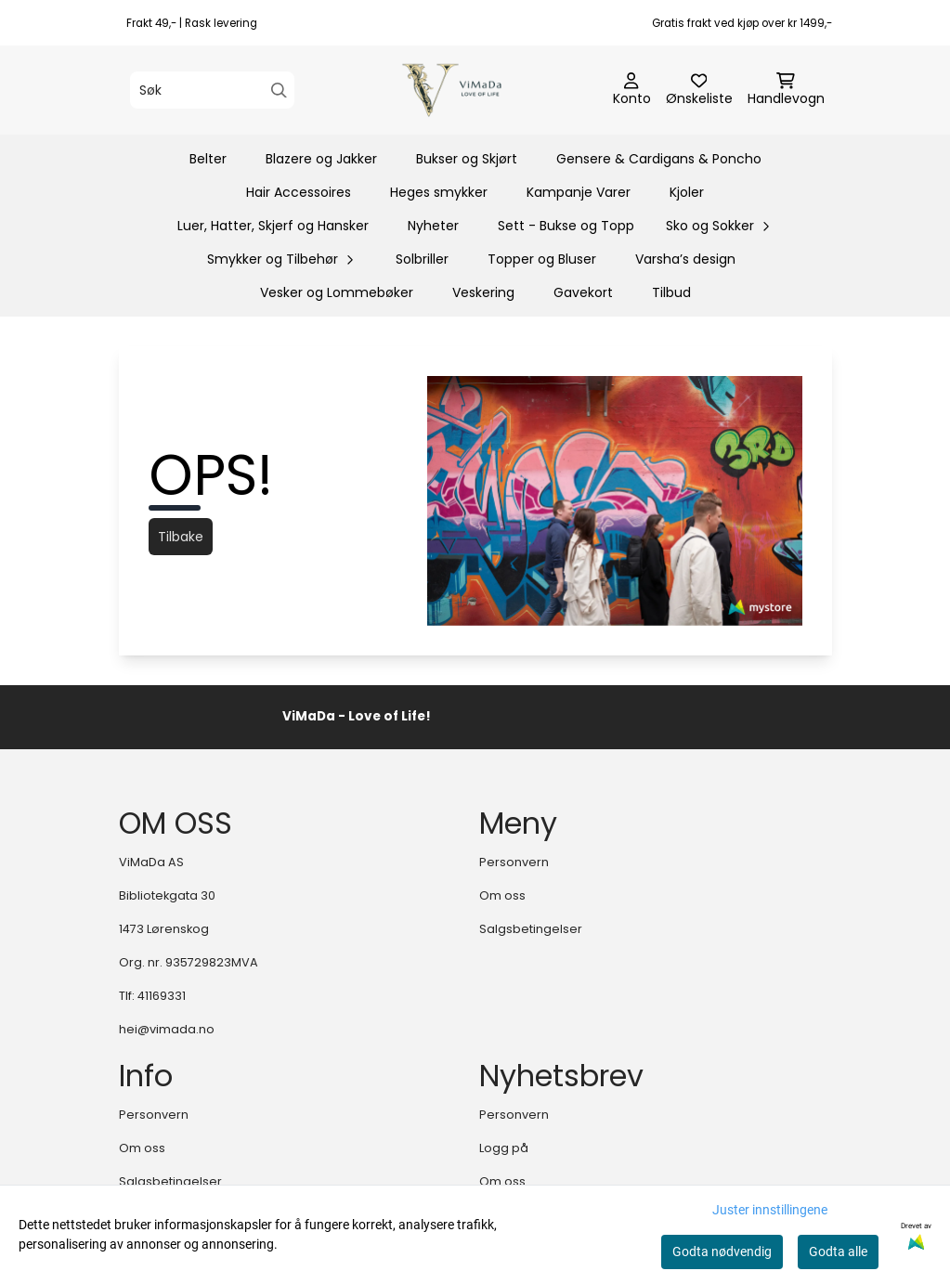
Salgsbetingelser (530, 929)
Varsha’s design (685, 259)
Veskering (483, 292)
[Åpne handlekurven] (786, 90)
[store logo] (480, 90)
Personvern (514, 862)
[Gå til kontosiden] (631, 90)
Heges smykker (439, 192)
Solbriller (422, 259)
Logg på (503, 1148)
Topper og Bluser (542, 259)
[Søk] (212, 90)
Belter (208, 158)
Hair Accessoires (298, 192)
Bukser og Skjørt (466, 158)
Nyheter (433, 225)
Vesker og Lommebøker (336, 292)
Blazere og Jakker (321, 158)
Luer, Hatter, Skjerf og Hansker (273, 225)
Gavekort (583, 292)
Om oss (502, 895)
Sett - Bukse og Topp (566, 225)
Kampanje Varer (579, 192)
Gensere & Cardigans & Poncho (658, 158)
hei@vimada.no (167, 1029)
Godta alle (838, 1251)
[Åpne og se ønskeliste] (699, 90)
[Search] (279, 90)
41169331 (161, 996)
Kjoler (687, 192)
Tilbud (671, 292)
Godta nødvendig (722, 1251)
